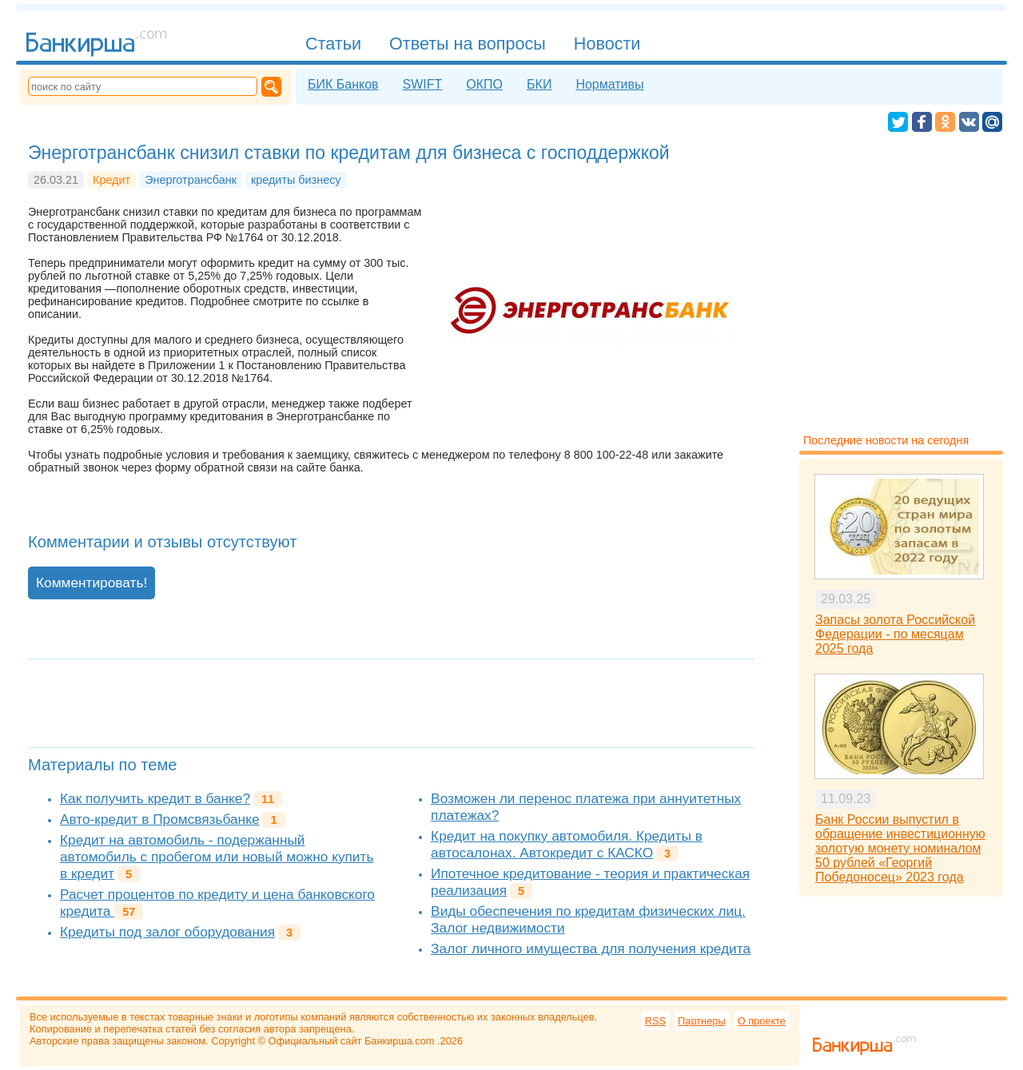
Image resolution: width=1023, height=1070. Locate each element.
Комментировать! (91, 583)
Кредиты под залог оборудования (167, 932)
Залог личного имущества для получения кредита (590, 949)
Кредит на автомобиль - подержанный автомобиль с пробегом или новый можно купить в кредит (216, 856)
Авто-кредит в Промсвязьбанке (159, 819)
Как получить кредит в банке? (155, 798)
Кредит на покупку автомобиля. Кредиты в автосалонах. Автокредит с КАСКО (567, 844)
